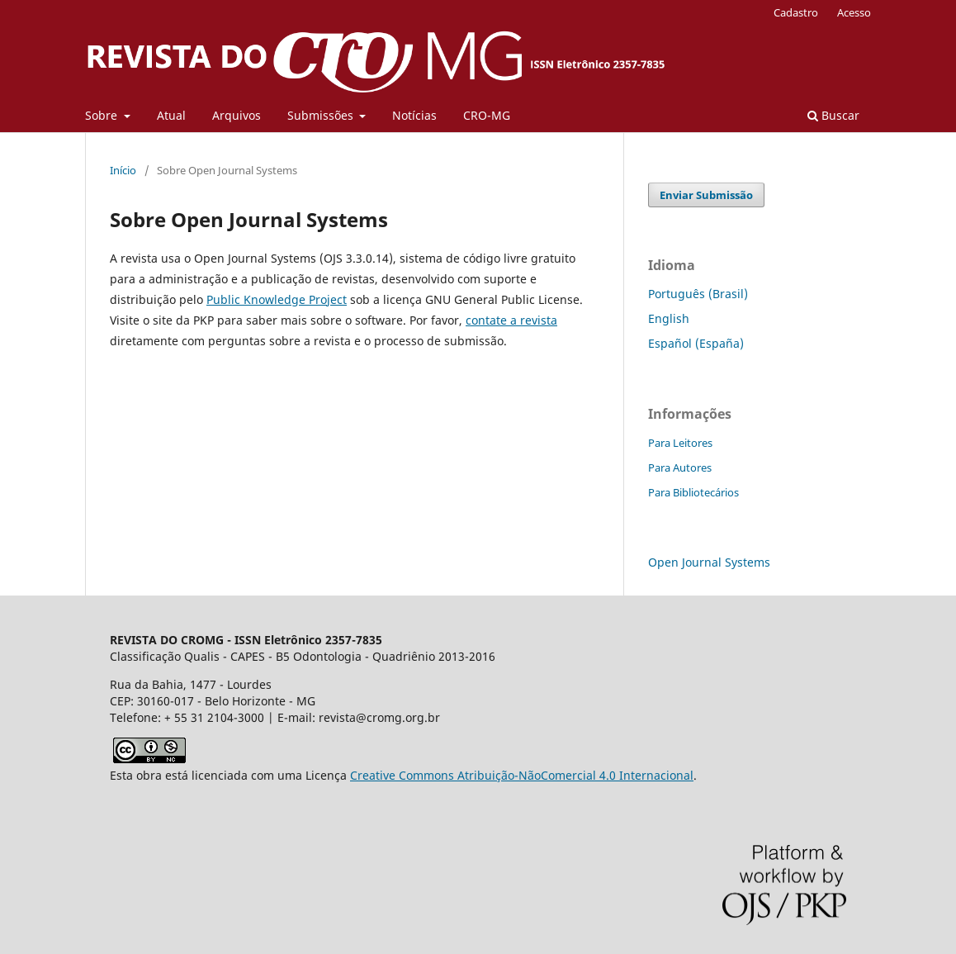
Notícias (414, 115)
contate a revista (511, 320)
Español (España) (696, 343)
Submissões (322, 115)
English (668, 318)
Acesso (854, 12)
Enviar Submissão (706, 194)
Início (123, 170)
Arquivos (236, 115)
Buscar (833, 115)
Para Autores (680, 467)
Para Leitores (680, 442)
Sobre (103, 115)
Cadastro (796, 12)
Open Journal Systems (709, 562)
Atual (171, 115)
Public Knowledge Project (276, 299)
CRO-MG (486, 115)
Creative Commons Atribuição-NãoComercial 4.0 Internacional (521, 775)
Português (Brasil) (698, 293)
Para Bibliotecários (693, 492)
